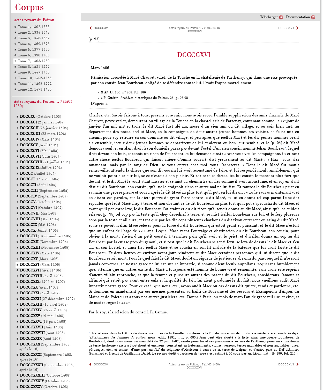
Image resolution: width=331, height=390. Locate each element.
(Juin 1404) (40, 157)
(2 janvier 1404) (42, 122)
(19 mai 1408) (42, 316)
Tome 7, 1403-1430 (33, 61)
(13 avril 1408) (43, 305)
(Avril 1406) (40, 271)
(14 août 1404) (39, 179)
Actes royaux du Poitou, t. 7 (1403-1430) (194, 28)
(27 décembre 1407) (47, 299)
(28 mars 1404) (43, 134)
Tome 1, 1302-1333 (33, 27)
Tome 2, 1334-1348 (33, 33)
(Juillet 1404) (41, 168)
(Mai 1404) (39, 151)
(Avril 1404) (39, 145)
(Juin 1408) (41, 327)
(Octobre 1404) (40, 202)
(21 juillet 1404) (45, 162)
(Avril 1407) (39, 288)
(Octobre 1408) (45, 376)
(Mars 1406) (40, 253)
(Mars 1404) (40, 140)
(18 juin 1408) (43, 322)
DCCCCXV (101, 28)
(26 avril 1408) (43, 310)
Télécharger (269, 17)
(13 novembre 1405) (45, 236)
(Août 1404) (38, 185)
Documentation (298, 17)
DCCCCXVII (286, 28)
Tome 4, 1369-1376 (33, 44)
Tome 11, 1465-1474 (34, 84)
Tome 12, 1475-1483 (34, 90)
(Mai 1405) (38, 214)
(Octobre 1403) (40, 117)
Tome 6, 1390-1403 (33, 55)
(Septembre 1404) (44, 191)
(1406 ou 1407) (42, 282)
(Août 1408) (42, 333)
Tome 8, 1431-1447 (33, 67)
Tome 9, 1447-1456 (33, 73)
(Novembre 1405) (44, 242)
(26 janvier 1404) (44, 128)
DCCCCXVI (194, 31)
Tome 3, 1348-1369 (33, 38)
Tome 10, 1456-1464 (34, 78)
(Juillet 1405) (39, 231)
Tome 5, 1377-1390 (33, 50)
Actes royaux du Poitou (34, 20)
